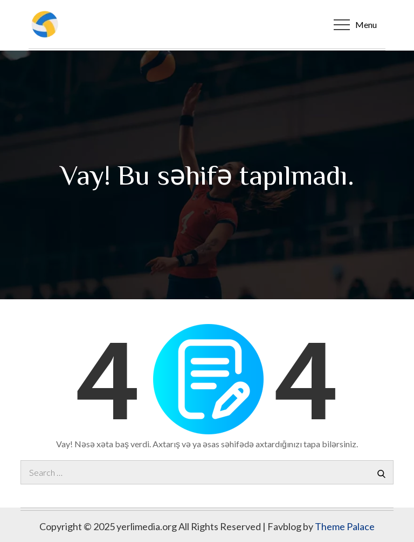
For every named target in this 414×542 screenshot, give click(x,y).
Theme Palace (345, 526)
